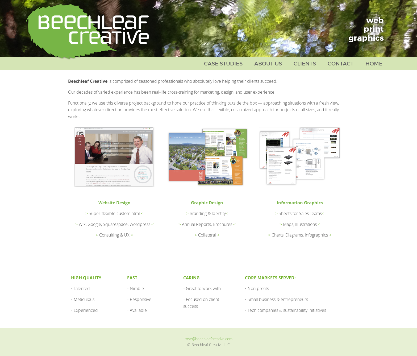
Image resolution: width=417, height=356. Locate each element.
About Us (268, 63)
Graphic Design (207, 203)
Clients (305, 63)
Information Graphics (300, 203)
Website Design (114, 203)
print (374, 29)
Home (373, 63)
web (375, 20)
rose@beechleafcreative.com (208, 339)
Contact (341, 63)
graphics (366, 38)
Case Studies (223, 63)
